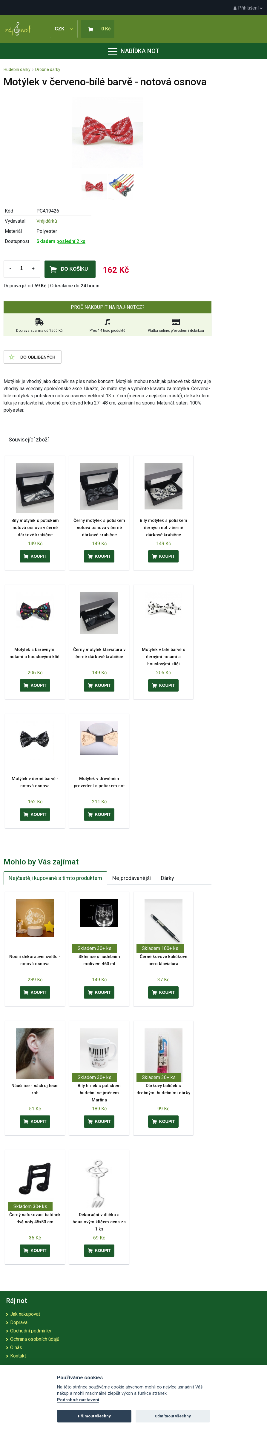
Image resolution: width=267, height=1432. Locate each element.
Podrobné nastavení (78, 1399)
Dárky (167, 878)
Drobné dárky (47, 69)
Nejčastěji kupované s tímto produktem (55, 878)
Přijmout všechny (94, 1416)
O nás (16, 1347)
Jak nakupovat (25, 1314)
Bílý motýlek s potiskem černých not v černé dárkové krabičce (163, 527)
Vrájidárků (46, 221)
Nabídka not (133, 51)
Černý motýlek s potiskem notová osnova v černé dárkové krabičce (99, 527)
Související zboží (29, 439)
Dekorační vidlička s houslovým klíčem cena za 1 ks (99, 1222)
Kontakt (18, 1356)
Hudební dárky (17, 69)
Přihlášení (248, 8)
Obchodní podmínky (30, 1331)
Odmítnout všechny (173, 1416)
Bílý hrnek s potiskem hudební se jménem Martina (99, 1093)
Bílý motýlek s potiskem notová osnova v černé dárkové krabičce (35, 527)
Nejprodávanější (131, 878)
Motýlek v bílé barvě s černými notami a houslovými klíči (163, 657)
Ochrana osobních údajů (34, 1339)
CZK (64, 29)
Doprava (18, 1322)
